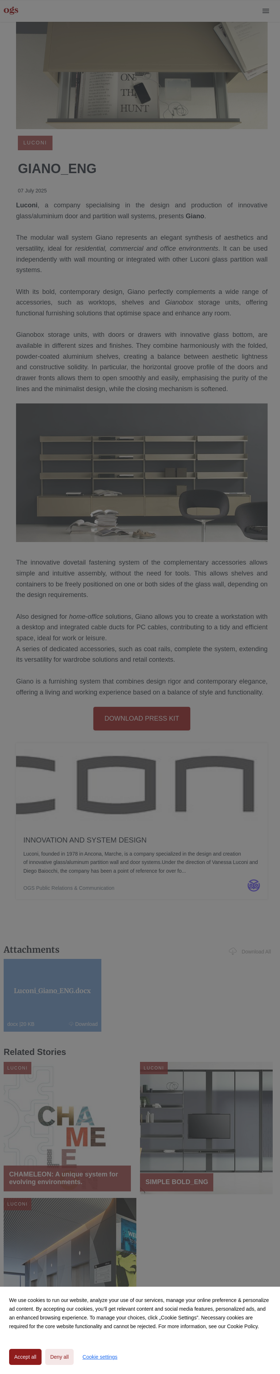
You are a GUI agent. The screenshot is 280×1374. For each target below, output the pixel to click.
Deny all (59, 1357)
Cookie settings (99, 1357)
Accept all (25, 1357)
